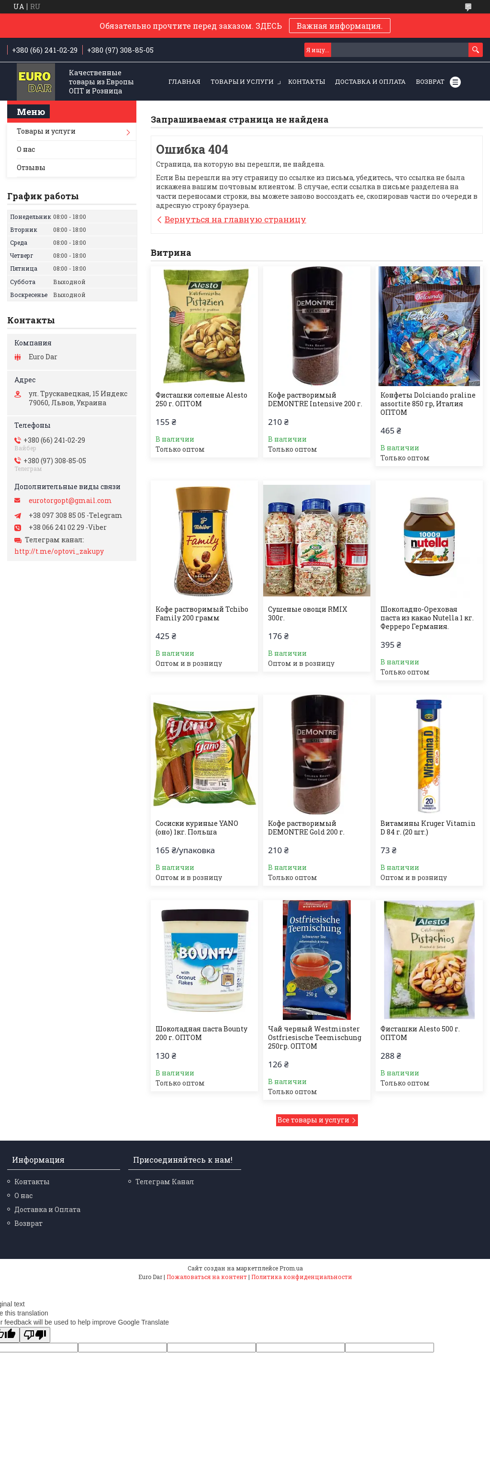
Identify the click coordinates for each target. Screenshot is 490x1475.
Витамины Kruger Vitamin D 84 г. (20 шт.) (428, 827)
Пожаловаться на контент (207, 1277)
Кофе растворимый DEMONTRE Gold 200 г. (306, 827)
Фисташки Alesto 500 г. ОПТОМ (420, 1033)
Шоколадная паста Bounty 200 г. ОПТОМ (201, 1033)
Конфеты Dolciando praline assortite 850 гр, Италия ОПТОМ (428, 404)
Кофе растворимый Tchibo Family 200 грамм (202, 613)
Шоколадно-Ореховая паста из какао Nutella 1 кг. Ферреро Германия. (427, 618)
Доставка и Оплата (370, 81)
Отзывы (31, 167)
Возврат (430, 81)
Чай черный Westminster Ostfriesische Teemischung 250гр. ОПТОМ (314, 1038)
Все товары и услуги (313, 1119)
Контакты (306, 81)
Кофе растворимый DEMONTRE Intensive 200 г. (315, 399)
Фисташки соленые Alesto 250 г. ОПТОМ (201, 399)
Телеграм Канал (164, 1181)
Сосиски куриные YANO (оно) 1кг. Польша (197, 827)
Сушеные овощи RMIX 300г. (307, 613)
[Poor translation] (35, 1335)
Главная (184, 81)
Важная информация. (340, 26)
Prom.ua (291, 1268)
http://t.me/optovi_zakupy (59, 551)
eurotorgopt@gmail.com (70, 500)
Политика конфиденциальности (301, 1277)
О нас (26, 149)
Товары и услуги (242, 81)
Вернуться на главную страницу (235, 219)
